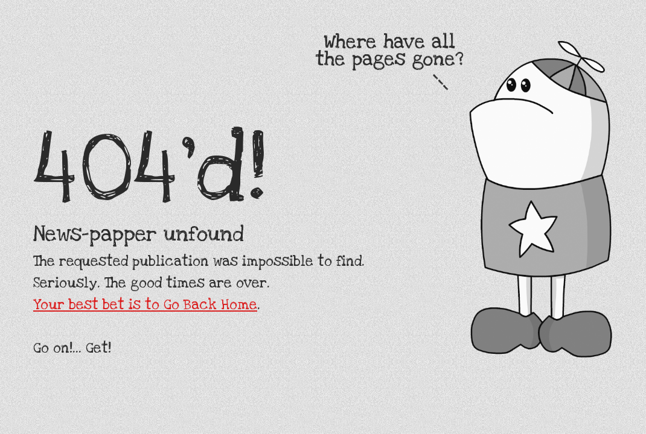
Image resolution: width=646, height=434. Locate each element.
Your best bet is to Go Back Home (145, 305)
